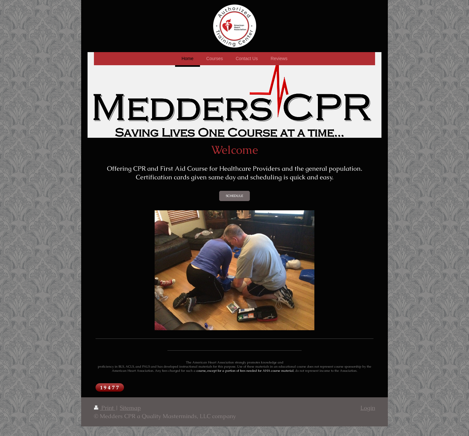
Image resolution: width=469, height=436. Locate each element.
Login (367, 407)
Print (104, 407)
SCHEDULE (234, 196)
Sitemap (130, 407)
